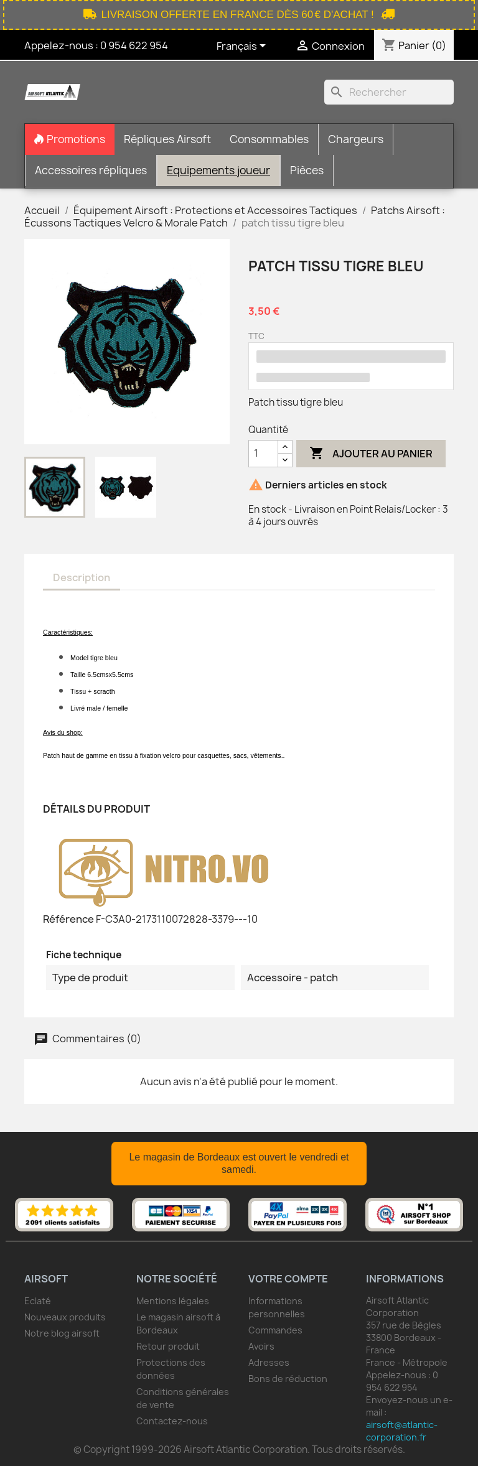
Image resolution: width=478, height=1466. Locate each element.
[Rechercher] (389, 92)
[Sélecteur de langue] (243, 46)
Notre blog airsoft (62, 1333)
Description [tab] (81, 577)
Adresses (268, 1362)
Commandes (275, 1330)
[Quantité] (263, 453)
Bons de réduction (287, 1378)
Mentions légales (172, 1301)
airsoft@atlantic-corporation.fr (402, 1431)
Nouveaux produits (65, 1317)
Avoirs (261, 1346)
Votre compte (288, 1279)
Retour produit (168, 1346)
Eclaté (37, 1301)
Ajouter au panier (371, 454)
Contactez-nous (172, 1421)
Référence (68, 919)
